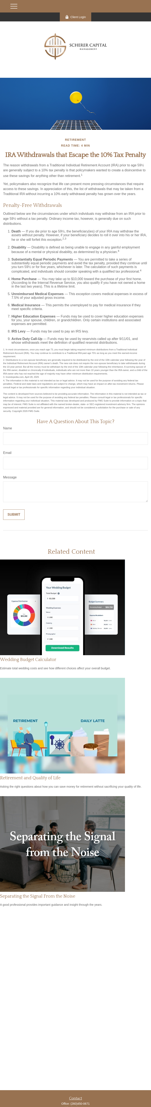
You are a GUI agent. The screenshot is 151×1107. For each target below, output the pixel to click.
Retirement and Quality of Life (30, 778)
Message (10, 477)
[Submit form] (14, 514)
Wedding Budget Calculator (28, 659)
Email (7, 453)
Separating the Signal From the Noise (37, 896)
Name (7, 428)
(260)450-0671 (80, 1103)
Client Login (75, 17)
